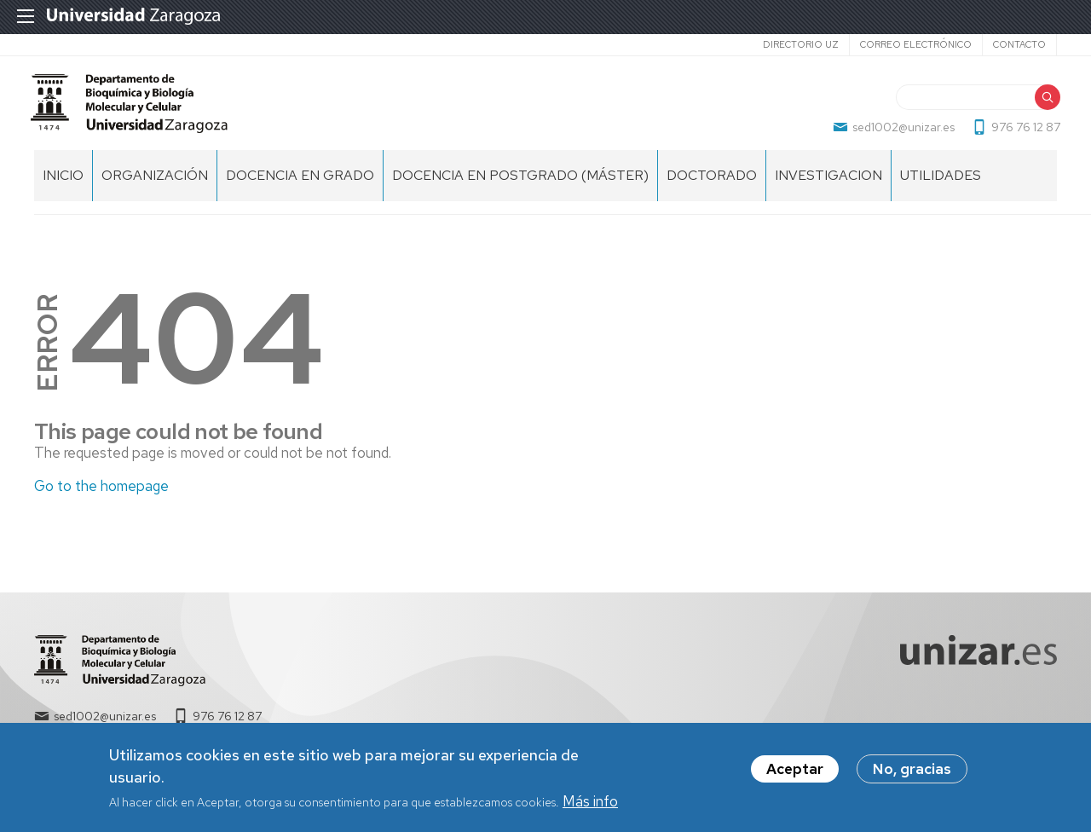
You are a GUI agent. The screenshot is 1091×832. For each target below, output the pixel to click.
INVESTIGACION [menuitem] (828, 188)
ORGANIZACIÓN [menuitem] (154, 188)
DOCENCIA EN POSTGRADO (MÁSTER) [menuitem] (520, 188)
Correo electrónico (916, 44)
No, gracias (912, 769)
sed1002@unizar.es (900, 133)
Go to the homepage (101, 497)
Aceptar (794, 769)
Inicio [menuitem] (63, 188)
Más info (590, 801)
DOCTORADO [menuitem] (712, 188)
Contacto (1019, 44)
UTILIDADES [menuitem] (940, 188)
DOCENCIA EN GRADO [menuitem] (300, 188)
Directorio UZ (801, 44)
